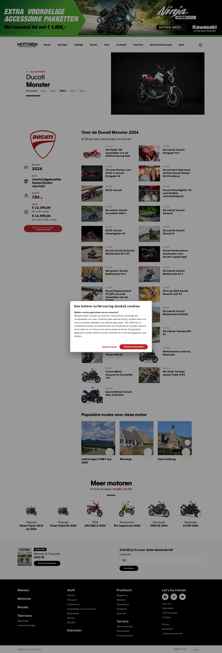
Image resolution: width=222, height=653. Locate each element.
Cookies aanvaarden (133, 346)
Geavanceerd (109, 346)
